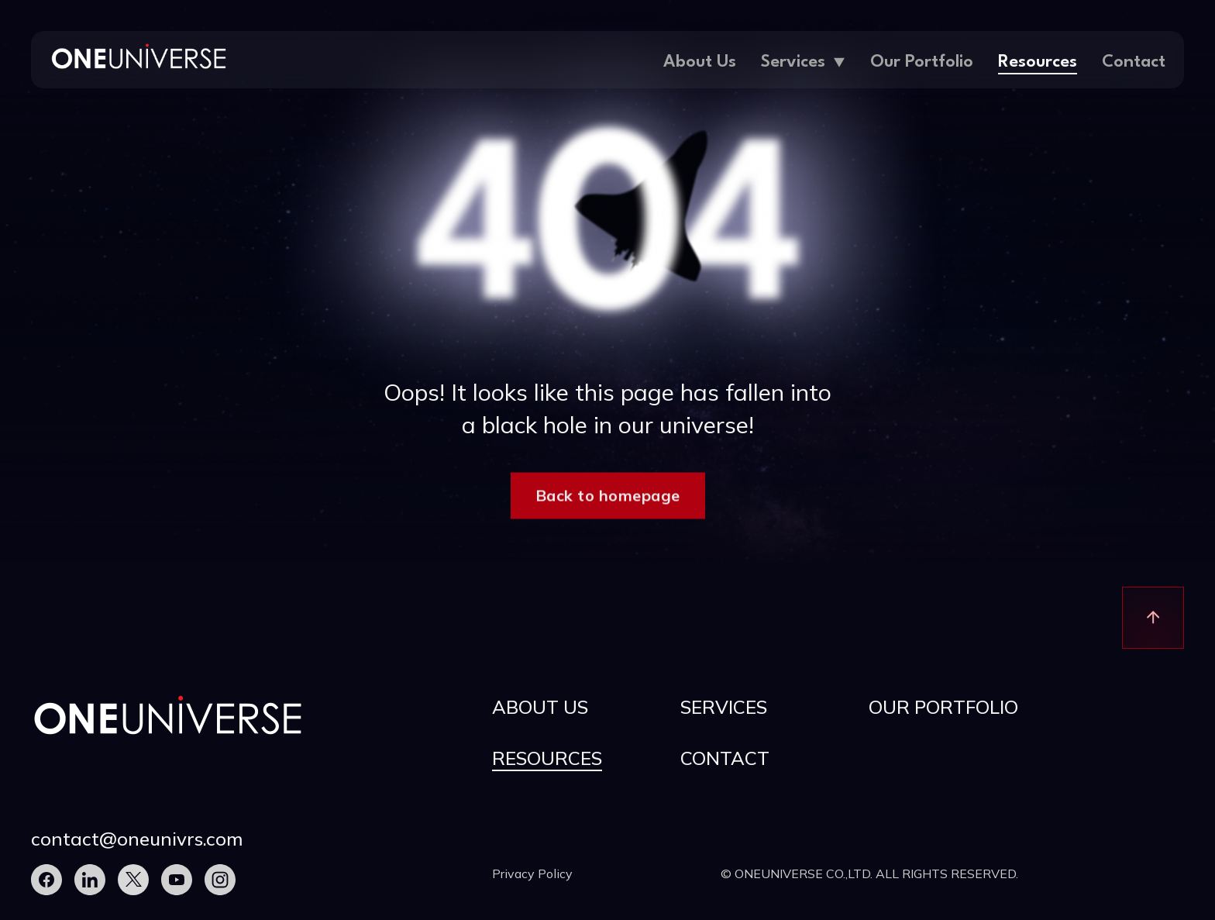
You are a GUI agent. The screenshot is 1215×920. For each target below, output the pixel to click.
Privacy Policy (532, 873)
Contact (1133, 62)
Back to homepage (607, 498)
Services (793, 62)
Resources (1037, 62)
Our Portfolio (921, 62)
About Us (699, 62)
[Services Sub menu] (839, 59)
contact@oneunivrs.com (137, 838)
